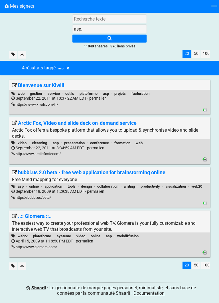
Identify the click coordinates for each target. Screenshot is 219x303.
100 (206, 53)
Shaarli (38, 287)
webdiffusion (128, 236)
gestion (36, 93)
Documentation (149, 293)
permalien (59, 98)
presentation (74, 143)
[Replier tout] (22, 55)
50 (196, 53)
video (22, 143)
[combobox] (109, 29)
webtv (23, 236)
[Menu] (214, 7)
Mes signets (19, 6)
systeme (64, 236)
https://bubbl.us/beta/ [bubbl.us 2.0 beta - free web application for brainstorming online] (31, 197)
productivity (150, 186)
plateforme (89, 93)
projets (120, 93)
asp (106, 93)
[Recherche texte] (109, 19)
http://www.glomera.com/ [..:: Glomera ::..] (34, 247)
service (54, 93)
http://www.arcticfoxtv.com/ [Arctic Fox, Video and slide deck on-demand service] (36, 154)
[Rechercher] (109, 39)
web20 (196, 186)
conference (99, 143)
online (34, 186)
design (86, 186)
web (21, 93)
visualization (175, 186)
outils (69, 93)
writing (129, 186)
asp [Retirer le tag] (63, 68)
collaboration (107, 186)
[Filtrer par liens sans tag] (13, 55)
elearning (39, 143)
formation (122, 143)
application (53, 186)
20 (186, 53)
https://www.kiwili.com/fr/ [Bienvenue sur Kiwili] (34, 104)
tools (72, 186)
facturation (140, 93)
